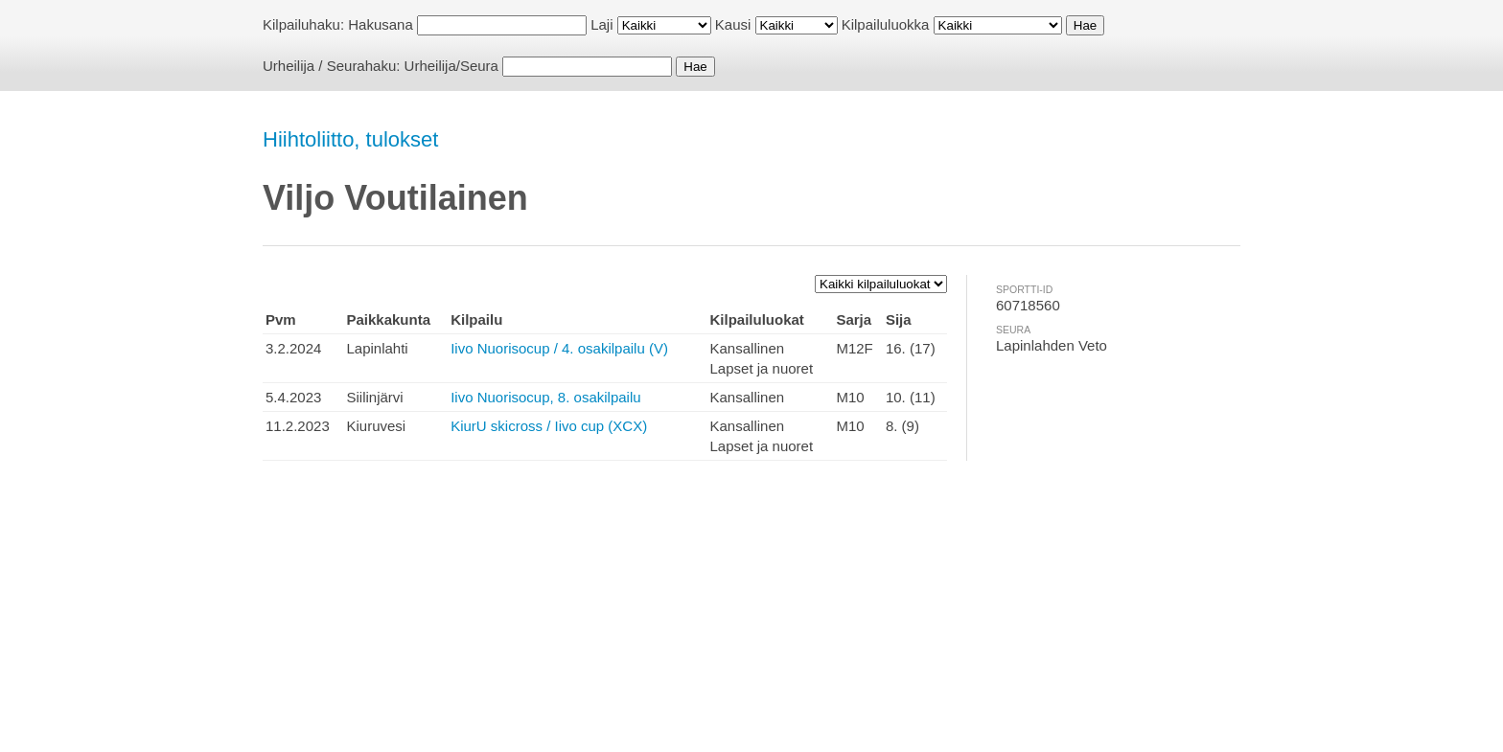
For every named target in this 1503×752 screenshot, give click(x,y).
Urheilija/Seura (451, 65)
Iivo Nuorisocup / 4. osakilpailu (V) (559, 348)
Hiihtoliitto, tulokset (350, 139)
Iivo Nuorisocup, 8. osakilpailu (545, 397)
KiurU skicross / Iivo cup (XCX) (549, 426)
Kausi (733, 24)
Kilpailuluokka (886, 24)
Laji (601, 24)
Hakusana (380, 24)
